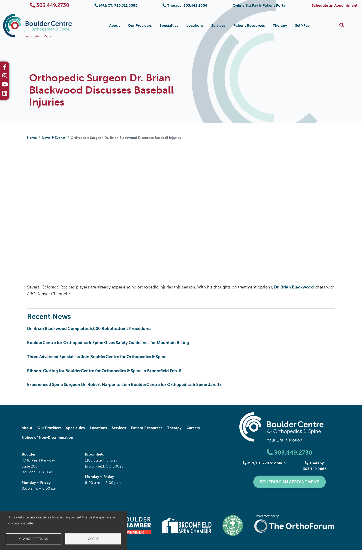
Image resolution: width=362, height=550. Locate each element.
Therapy (280, 25)
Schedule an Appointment (334, 5)
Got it (93, 539)
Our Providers (140, 25)
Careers (193, 428)
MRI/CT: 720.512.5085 (115, 5)
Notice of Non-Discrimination (47, 437)
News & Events (54, 138)
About (114, 25)
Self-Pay (302, 25)
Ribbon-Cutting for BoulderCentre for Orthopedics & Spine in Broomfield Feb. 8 (104, 370)
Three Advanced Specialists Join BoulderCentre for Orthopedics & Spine (96, 356)
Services (218, 25)
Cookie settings (33, 539)
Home (32, 138)
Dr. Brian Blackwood (294, 287)
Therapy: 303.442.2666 (185, 5)
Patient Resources (249, 25)
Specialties (169, 25)
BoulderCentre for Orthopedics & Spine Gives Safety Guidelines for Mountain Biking (108, 342)
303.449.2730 (49, 5)
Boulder (29, 454)
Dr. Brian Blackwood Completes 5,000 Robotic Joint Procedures (89, 328)
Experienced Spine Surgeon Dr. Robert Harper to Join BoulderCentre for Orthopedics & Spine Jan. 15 (124, 384)
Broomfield (95, 454)
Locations (194, 25)
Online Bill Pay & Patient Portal (260, 5)
